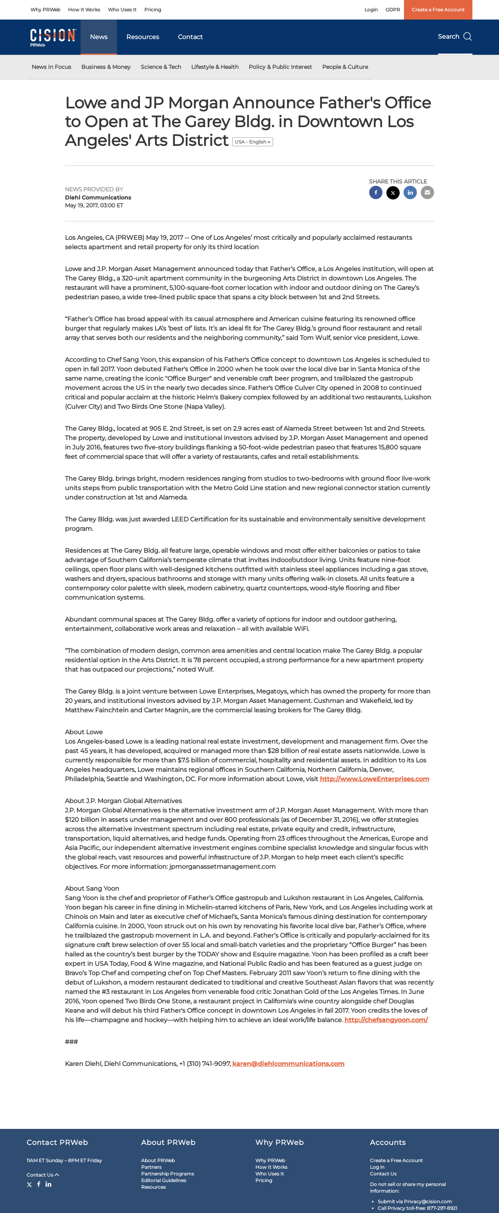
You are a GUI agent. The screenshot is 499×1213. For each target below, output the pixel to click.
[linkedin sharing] (410, 193)
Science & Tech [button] (161, 66)
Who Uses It (122, 10)
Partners (151, 1167)
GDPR (393, 10)
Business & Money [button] (106, 66)
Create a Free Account (438, 10)
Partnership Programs (167, 1174)
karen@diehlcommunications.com (288, 1063)
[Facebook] (38, 1184)
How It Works (84, 10)
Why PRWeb (45, 10)
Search (455, 36)
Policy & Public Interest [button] (280, 66)
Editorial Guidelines (163, 1180)
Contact (190, 37)
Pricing (152, 10)
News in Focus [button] (51, 66)
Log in (377, 1167)
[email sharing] (427, 193)
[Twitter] (30, 1184)
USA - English (253, 142)
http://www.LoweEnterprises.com (374, 779)
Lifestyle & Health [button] (215, 66)
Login (371, 10)
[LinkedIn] (48, 1184)
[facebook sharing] (375, 193)
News (99, 37)
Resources (142, 37)
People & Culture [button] (345, 66)
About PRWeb (158, 1160)
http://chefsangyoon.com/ (386, 1020)
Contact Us (43, 1175)
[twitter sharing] (393, 193)
